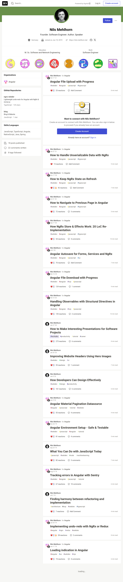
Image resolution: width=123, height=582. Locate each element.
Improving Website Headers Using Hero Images (80, 356)
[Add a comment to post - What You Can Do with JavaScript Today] (57, 460)
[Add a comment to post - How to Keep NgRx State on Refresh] (59, 188)
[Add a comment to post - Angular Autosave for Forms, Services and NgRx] (57, 263)
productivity (65, 336)
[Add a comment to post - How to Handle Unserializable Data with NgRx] (56, 164)
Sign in (93, 137)
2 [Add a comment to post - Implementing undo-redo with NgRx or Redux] (76, 535)
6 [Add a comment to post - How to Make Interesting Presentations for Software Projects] (74, 341)
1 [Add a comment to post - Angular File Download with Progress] (74, 286)
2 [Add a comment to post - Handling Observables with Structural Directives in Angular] (74, 314)
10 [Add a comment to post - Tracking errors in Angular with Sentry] (74, 484)
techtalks (54, 336)
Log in (97, 3)
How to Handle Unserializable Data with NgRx (79, 155)
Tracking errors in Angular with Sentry (74, 475)
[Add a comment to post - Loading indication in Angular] (57, 559)
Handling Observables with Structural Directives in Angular (82, 303)
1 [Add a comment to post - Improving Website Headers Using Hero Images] (73, 365)
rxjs (69, 281)
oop (64, 506)
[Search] (12, 3)
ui (68, 360)
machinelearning (82, 455)
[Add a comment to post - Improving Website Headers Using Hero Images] (57, 365)
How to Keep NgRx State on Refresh (73, 179)
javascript (72, 85)
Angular (67, 76)
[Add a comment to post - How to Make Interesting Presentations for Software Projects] (58, 341)
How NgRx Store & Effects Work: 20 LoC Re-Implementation (78, 228)
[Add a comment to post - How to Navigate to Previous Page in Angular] (57, 211)
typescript (82, 85)
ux (79, 258)
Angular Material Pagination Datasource (76, 404)
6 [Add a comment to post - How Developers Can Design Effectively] (74, 388)
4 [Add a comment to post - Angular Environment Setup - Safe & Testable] (73, 436)
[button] (10, 63)
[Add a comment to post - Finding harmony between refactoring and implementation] (57, 511)
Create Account (82, 131)
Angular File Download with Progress (74, 277)
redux (67, 530)
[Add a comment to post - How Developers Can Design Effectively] (58, 389)
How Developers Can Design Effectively (75, 380)
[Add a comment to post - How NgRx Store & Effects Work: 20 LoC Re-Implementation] (57, 239)
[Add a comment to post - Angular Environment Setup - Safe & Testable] (57, 436)
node (71, 455)
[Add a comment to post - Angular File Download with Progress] (58, 286)
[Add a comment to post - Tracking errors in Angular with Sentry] (57, 484)
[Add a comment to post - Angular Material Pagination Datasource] (57, 413)
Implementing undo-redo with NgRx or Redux (79, 526)
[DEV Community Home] (5, 3)
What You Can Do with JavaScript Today (75, 451)
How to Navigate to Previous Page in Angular (79, 202)
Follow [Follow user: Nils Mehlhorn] (108, 20)
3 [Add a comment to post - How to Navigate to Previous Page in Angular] (73, 211)
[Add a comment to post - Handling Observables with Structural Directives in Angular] (58, 314)
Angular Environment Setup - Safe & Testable (79, 427)
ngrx (61, 530)
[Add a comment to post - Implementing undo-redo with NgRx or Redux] (59, 535)
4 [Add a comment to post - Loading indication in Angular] (73, 559)
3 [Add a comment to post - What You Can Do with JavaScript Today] (73, 460)
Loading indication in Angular (69, 550)
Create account (111, 3)
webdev (53, 85)
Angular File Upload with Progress (72, 81)
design (62, 360)
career (83, 336)
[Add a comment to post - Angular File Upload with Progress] (57, 90)
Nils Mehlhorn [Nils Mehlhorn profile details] (55, 76)
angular (62, 85)
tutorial (75, 336)
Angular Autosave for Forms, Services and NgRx (81, 254)
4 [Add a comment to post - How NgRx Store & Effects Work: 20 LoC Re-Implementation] (73, 239)
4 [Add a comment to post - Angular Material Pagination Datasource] (73, 412)
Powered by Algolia (82, 3)
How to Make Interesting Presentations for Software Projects (83, 330)
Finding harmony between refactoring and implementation (77, 500)
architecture (55, 506)
